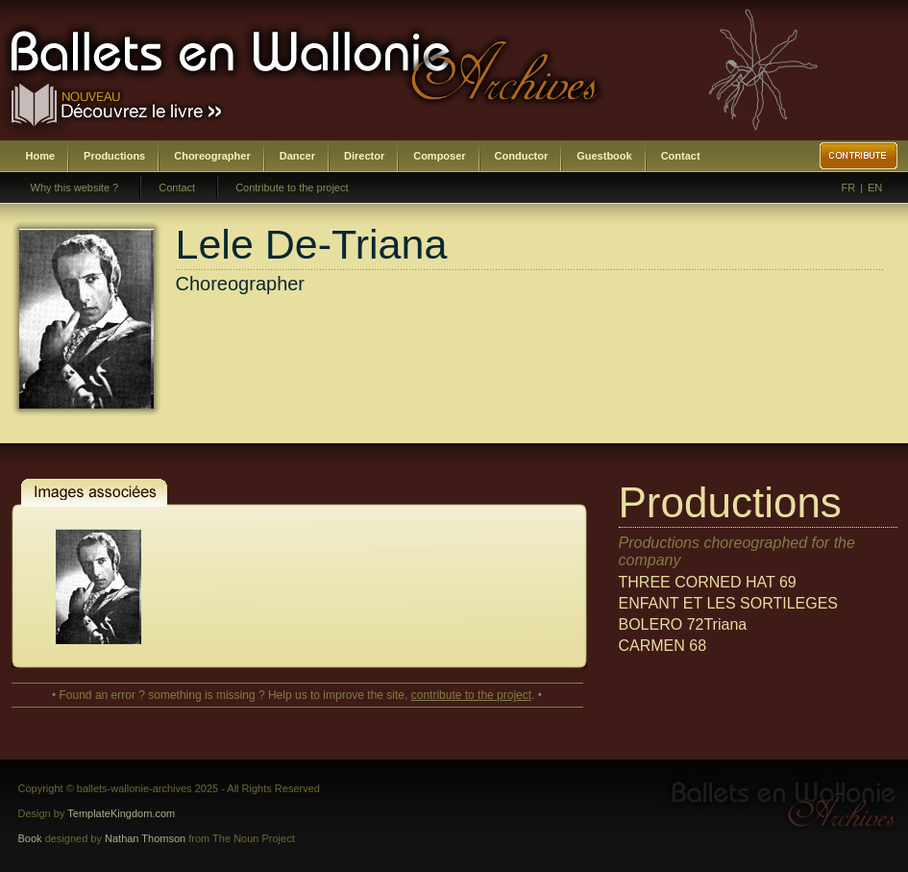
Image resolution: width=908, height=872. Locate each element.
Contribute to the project (291, 187)
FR (849, 187)
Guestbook (604, 156)
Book (30, 838)
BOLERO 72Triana (683, 624)
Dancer (297, 156)
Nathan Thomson (145, 838)
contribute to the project (471, 695)
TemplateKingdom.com (121, 813)
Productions (114, 156)
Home (41, 156)
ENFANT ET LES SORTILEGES (729, 603)
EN (875, 187)
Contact (680, 156)
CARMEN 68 (663, 645)
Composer (439, 156)
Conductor (522, 156)
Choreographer (212, 156)
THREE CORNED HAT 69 (708, 582)
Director (364, 156)
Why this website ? (75, 187)
